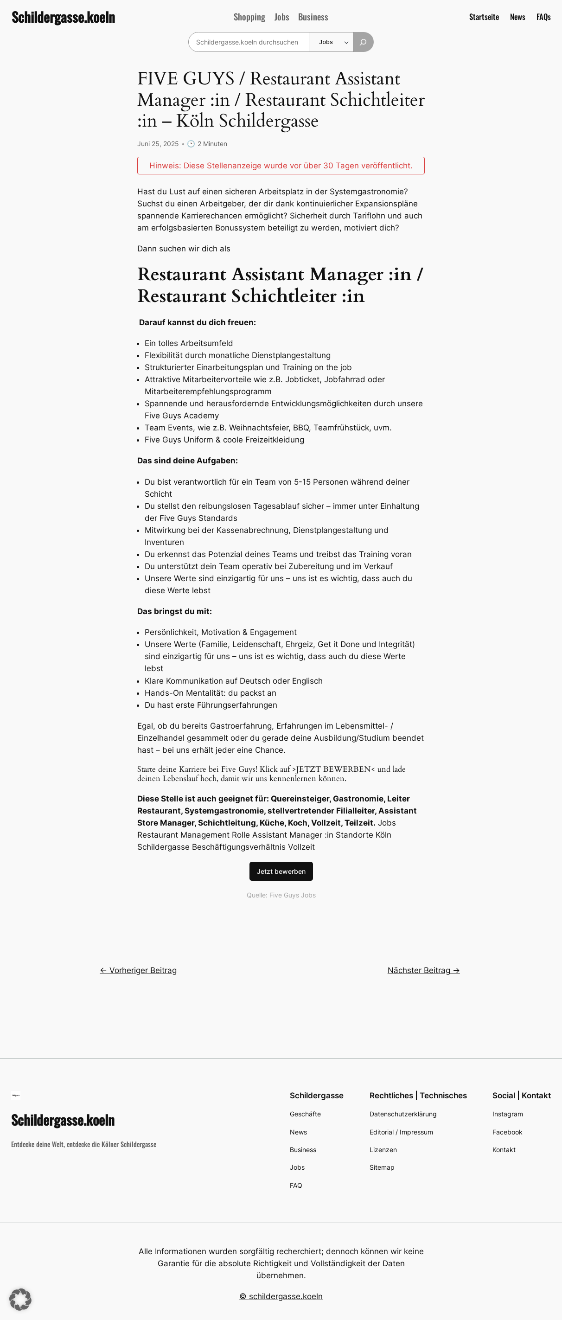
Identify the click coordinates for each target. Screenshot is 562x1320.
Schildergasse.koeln (63, 16)
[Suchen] (364, 42)
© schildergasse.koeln (281, 1296)
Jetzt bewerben (281, 871)
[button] (20, 1299)
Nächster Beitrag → (424, 969)
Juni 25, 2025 (158, 143)
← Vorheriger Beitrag (138, 969)
